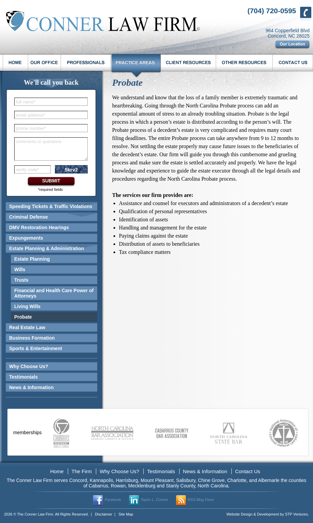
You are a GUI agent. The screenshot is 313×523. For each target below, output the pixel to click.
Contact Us (247, 471)
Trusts (21, 280)
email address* (30, 115)
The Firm (81, 471)
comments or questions (38, 141)
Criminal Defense (28, 217)
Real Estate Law (27, 327)
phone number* (31, 128)
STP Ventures (296, 514)
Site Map (126, 514)
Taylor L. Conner (154, 500)
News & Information (31, 387)
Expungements (26, 238)
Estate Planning (32, 259)
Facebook (113, 500)
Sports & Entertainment (35, 348)
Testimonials (23, 377)
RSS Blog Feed (200, 500)
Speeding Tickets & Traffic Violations (50, 206)
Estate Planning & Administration (46, 248)
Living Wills (27, 306)
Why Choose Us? (28, 366)
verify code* (27, 169)
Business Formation (32, 338)
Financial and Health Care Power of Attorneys (53, 293)
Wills (19, 269)
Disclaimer (103, 514)
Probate (23, 317)
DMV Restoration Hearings (39, 227)
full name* (26, 101)
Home (57, 471)
